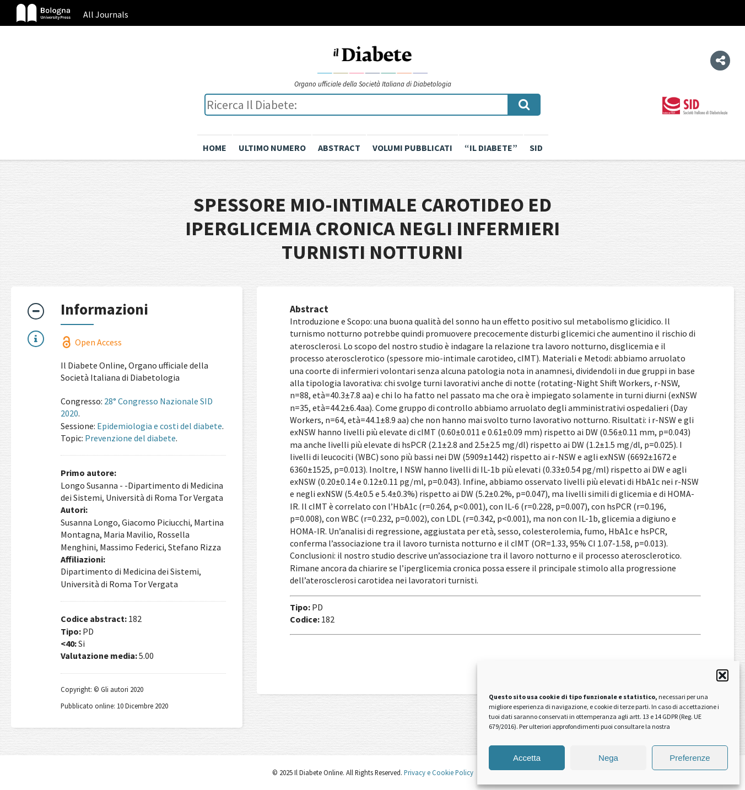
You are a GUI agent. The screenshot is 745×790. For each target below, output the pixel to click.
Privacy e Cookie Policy (437, 772)
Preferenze (690, 757)
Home (214, 147)
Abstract (339, 147)
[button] (722, 675)
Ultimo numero (272, 147)
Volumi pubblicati (412, 147)
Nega (608, 757)
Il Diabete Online (372, 59)
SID (536, 147)
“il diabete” (491, 147)
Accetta (527, 757)
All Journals (105, 14)
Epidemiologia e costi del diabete (159, 425)
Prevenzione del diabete (130, 437)
